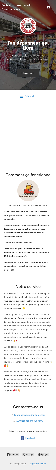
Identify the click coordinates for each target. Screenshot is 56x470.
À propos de (24, 5)
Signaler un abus (38, 463)
